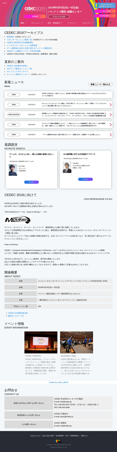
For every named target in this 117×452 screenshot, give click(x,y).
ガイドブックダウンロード (17, 71)
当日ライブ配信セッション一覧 (19, 69)
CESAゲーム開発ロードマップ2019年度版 (24, 51)
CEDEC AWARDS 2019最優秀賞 (20, 42)
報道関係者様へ (74, 435)
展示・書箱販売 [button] (54, 23)
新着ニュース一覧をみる (100, 84)
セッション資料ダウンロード (18, 74)
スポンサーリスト (35, 435)
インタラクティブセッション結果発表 (22, 45)
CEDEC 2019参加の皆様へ (17, 66)
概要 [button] (22, 23)
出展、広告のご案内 (48, 435)
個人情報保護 (59, 435)
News (14, 94)
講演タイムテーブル (16, 316)
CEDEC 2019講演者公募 (18, 313)
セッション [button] (36, 23)
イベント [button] (71, 23)
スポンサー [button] (87, 23)
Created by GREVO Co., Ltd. (58, 447)
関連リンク (84, 435)
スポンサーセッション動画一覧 (19, 40)
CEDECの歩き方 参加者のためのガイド (106, 5)
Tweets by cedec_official (58, 382)
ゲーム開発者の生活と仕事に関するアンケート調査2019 (29, 48)
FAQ (67, 435)
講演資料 (10, 37)
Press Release (13, 114)
